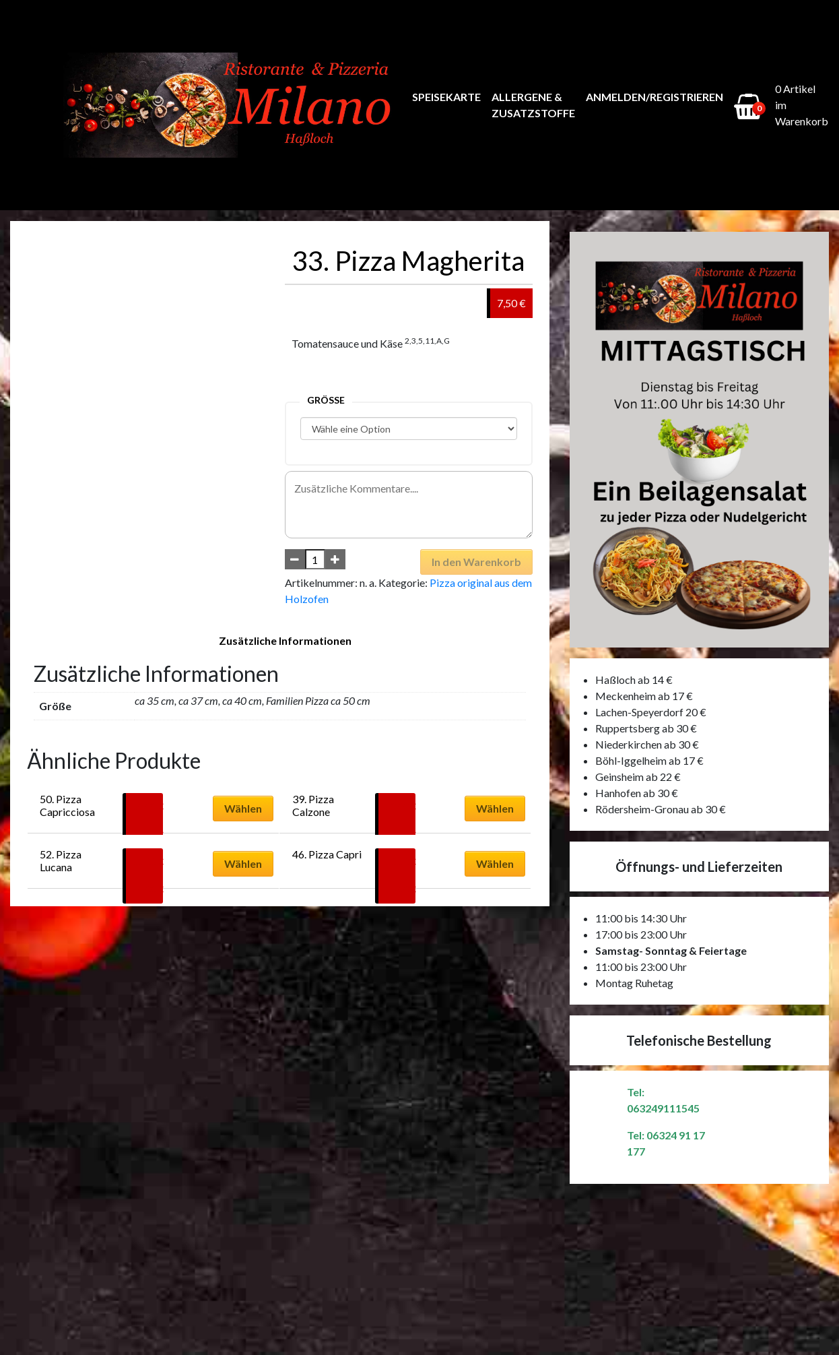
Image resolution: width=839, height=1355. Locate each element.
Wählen (243, 808)
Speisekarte (446, 96)
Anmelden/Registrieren (654, 96)
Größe (326, 400)
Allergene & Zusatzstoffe (533, 104)
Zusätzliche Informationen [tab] (285, 640)
